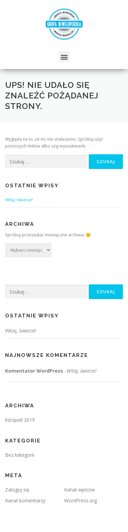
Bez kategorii (19, 455)
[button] (64, 56)
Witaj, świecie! (19, 200)
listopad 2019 (20, 420)
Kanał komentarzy (25, 500)
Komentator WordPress (34, 370)
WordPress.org (80, 500)
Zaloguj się (17, 489)
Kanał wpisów (79, 489)
